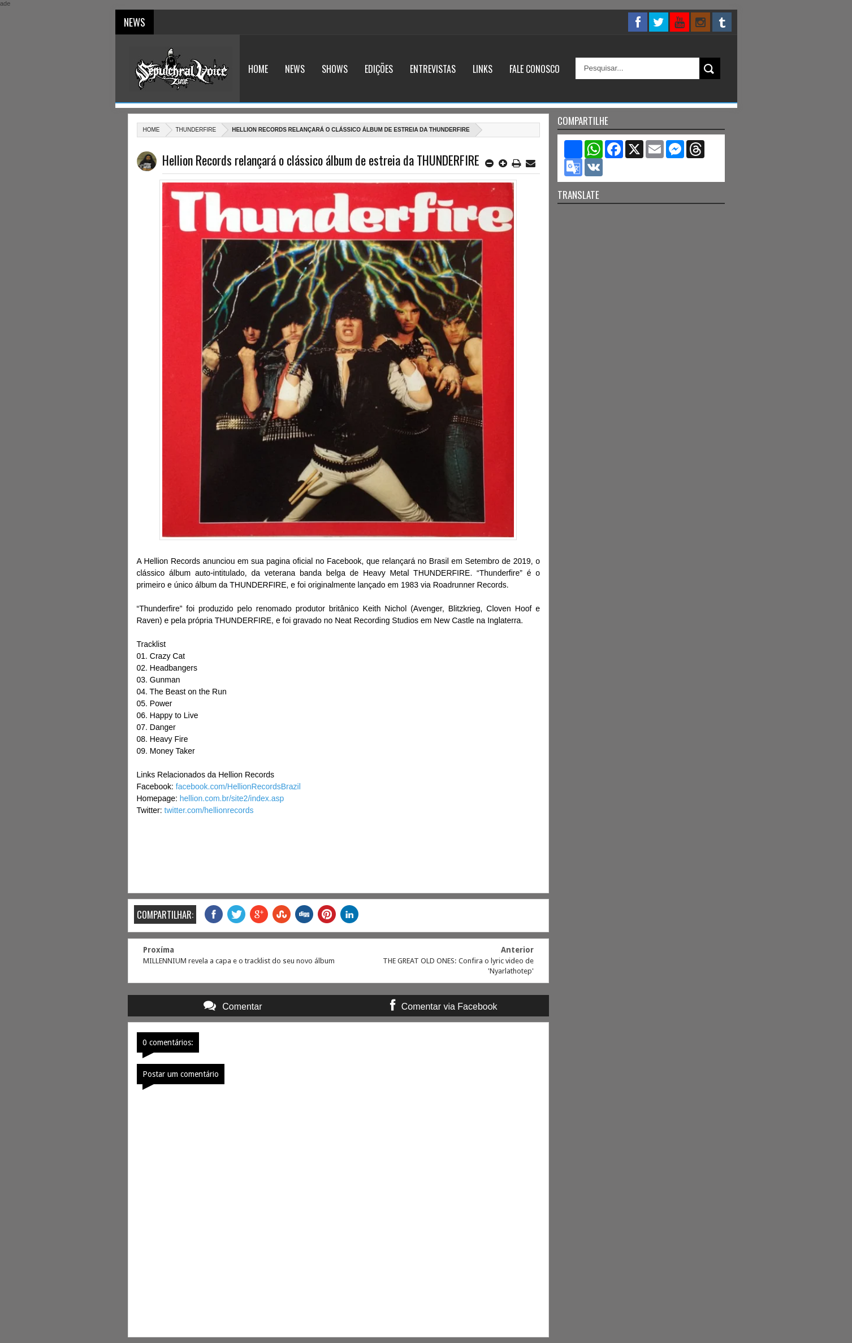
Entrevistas (433, 69)
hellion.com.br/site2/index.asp (232, 798)
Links (482, 69)
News (295, 69)
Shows (335, 69)
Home (258, 69)
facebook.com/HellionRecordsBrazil (238, 786)
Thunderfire (196, 130)
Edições (379, 69)
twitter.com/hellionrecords (209, 810)
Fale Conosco (534, 69)
